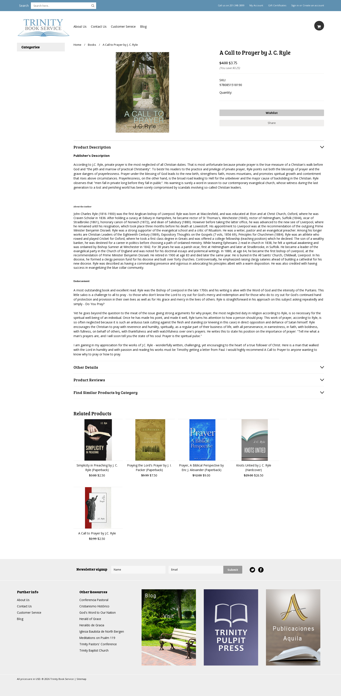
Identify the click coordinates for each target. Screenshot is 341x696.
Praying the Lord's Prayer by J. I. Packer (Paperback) (149, 467)
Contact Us (99, 26)
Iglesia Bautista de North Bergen (102, 631)
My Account (256, 5)
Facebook (261, 570)
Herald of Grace (90, 619)
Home (77, 45)
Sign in (295, 5)
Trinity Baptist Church (94, 650)
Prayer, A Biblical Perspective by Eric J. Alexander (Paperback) (201, 467)
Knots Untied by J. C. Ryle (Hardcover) (253, 467)
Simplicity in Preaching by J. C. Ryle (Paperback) (97, 467)
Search (24, 5)
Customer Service (123, 26)
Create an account (313, 5)
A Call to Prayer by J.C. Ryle (97, 533)
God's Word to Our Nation (97, 612)
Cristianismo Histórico (94, 606)
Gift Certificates (277, 5)
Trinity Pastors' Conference (98, 644)
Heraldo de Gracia (92, 625)
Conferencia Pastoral (94, 600)
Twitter (252, 570)
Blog (143, 26)
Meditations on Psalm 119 (97, 638)
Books (92, 45)
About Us (80, 26)
